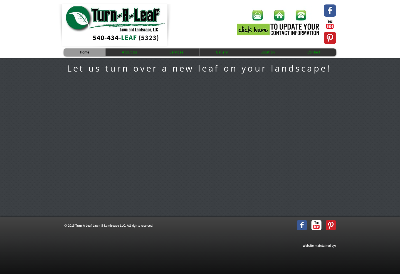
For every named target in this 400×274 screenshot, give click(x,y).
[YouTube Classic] (330, 24)
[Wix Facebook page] (330, 10)
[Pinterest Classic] (330, 38)
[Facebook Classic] (302, 225)
